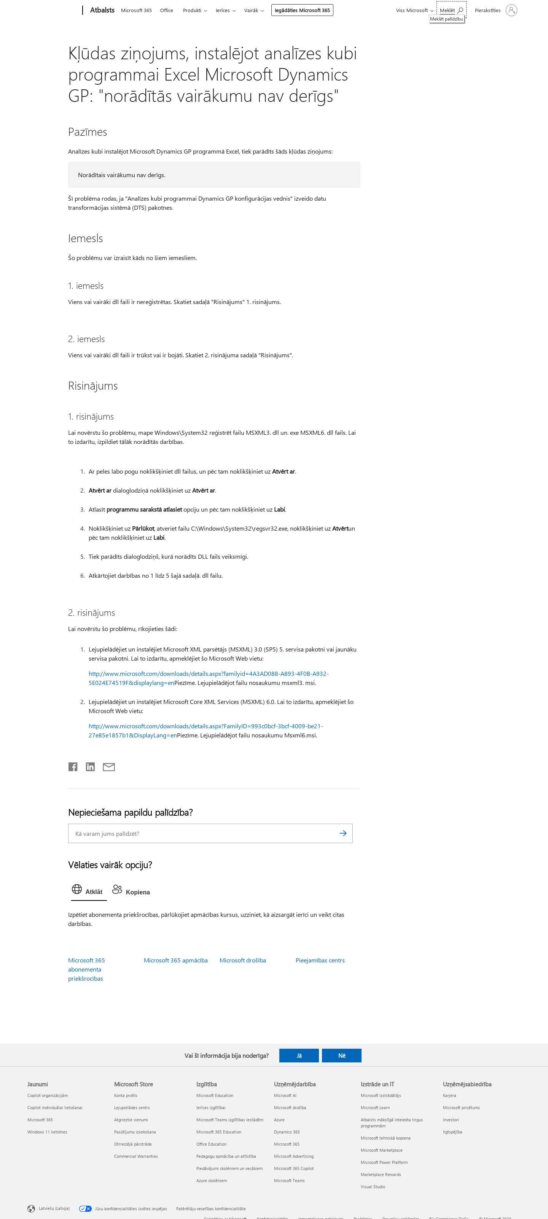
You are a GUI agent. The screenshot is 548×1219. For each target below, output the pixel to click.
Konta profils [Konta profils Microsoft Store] (125, 1095)
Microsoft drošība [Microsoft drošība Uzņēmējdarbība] (290, 1107)
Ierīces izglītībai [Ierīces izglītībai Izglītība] (211, 1107)
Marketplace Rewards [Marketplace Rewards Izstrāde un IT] (381, 1174)
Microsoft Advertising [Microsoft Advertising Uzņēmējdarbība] (294, 1156)
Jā (299, 1055)
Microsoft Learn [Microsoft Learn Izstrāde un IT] (375, 1107)
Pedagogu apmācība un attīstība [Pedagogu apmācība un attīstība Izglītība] (226, 1156)
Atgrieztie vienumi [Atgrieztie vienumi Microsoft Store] (131, 1119)
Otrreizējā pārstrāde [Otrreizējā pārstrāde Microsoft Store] (133, 1144)
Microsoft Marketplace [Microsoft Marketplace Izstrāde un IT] (382, 1150)
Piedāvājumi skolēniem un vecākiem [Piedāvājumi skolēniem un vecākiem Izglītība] (229, 1168)
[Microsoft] (53, 10)
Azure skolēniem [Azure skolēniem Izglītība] (211, 1180)
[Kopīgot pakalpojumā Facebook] (73, 765)
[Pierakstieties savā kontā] (495, 10)
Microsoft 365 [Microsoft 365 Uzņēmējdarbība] (286, 1144)
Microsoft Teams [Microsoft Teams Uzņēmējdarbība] (289, 1180)
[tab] (89, 891)
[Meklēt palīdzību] (451, 9)
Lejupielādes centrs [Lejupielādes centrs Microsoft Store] (132, 1107)
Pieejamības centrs (320, 960)
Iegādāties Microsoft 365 (302, 10)
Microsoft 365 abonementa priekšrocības (86, 969)
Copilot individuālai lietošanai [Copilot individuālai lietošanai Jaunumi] (55, 1107)
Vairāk (251, 10)
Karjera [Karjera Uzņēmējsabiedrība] (449, 1095)
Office (166, 10)
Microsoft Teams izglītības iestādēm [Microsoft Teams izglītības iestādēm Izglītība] (229, 1119)
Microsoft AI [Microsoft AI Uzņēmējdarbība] (285, 1095)
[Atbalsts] (101, 10)
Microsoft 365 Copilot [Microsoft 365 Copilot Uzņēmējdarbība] (294, 1168)
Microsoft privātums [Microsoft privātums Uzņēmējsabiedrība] (461, 1107)
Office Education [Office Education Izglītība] (211, 1144)
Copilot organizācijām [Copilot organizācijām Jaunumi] (47, 1095)
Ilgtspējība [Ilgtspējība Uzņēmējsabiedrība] (452, 1132)
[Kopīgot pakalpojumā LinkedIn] (87, 765)
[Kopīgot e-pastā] (105, 765)
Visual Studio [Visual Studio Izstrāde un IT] (373, 1186)
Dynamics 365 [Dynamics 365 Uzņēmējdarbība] (287, 1132)
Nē (342, 1055)
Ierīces (223, 10)
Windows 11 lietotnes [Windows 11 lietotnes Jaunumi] (47, 1132)
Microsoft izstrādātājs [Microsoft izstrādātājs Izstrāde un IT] (381, 1095)
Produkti (192, 10)
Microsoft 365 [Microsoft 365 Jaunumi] (40, 1119)
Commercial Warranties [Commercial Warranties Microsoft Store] (136, 1156)
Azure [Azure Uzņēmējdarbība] (279, 1119)
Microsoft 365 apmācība (176, 960)
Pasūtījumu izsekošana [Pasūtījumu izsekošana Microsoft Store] (135, 1132)
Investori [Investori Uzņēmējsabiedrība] (451, 1119)
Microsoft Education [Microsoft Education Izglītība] (214, 1095)
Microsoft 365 (136, 10)
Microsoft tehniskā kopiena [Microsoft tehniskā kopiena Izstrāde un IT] (386, 1138)
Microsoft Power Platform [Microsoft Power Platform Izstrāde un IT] (384, 1162)
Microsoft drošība (243, 960)
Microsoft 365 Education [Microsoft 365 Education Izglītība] (218, 1132)
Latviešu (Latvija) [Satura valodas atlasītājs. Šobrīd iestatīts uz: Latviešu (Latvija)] (54, 1208)
